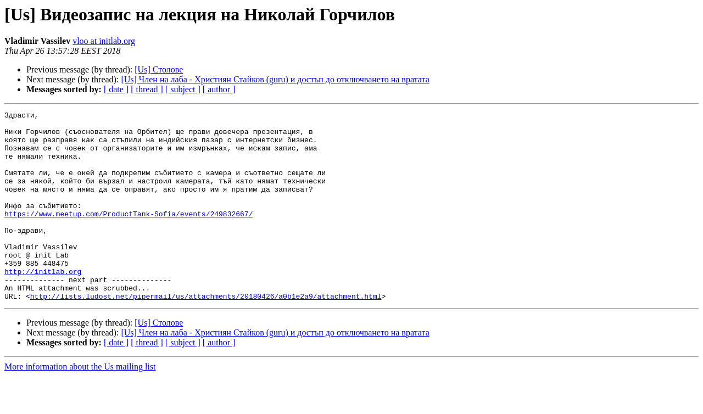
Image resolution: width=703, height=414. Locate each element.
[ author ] (219, 89)
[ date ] (116, 89)
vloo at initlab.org (103, 41)
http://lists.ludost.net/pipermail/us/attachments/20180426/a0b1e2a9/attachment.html (206, 334)
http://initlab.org (42, 304)
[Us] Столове (159, 69)
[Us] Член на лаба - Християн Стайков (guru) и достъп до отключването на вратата (275, 79)
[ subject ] (182, 89)
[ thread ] (147, 89)
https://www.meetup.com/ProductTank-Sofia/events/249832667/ (128, 235)
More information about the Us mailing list (80, 404)
